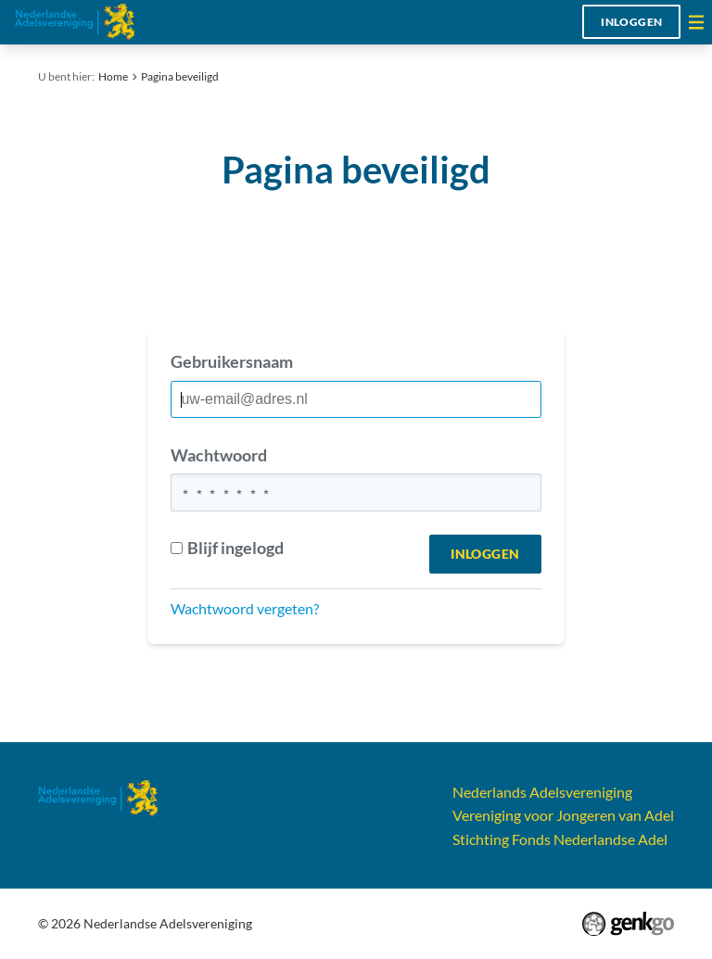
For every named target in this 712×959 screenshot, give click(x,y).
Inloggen (631, 22)
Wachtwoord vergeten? (245, 608)
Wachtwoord (219, 455)
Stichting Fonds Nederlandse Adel (560, 839)
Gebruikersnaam (232, 361)
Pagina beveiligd (180, 76)
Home (113, 76)
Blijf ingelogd (227, 547)
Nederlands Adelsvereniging (542, 792)
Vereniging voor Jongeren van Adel (563, 815)
